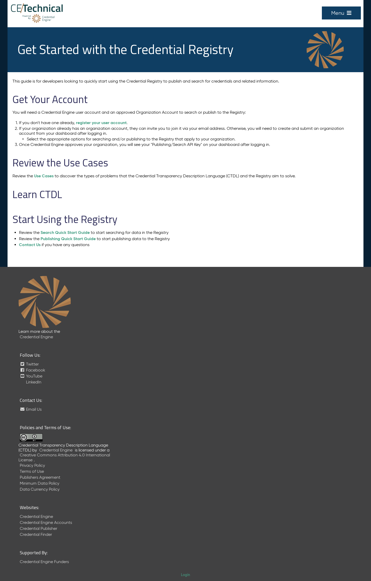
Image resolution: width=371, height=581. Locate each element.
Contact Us (30, 244)
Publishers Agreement (40, 477)
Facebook (32, 370)
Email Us (31, 409)
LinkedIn (33, 382)
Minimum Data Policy (39, 483)
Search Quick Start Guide (65, 232)
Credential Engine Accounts (46, 522)
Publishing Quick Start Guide (68, 238)
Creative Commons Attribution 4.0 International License (64, 457)
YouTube (31, 376)
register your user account (101, 122)
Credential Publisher (38, 528)
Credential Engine (36, 336)
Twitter (29, 364)
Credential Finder (36, 534)
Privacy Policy (32, 465)
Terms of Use (32, 471)
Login (185, 574)
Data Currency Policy (40, 489)
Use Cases (44, 176)
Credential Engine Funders (44, 561)
